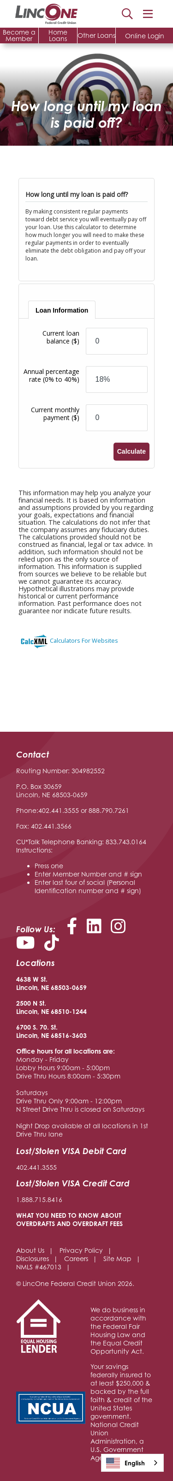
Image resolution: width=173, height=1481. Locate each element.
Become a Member (19, 35)
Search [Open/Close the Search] (127, 14)
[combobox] (132, 1463)
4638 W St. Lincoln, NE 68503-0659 (51, 983)
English (125, 1463)
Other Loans (96, 35)
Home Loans (57, 35)
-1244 (78, 1011)
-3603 (78, 1035)
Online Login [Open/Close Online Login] (144, 36)
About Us (30, 1250)
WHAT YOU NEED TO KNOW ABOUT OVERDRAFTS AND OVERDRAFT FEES (69, 1219)
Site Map (117, 1258)
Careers (76, 1258)
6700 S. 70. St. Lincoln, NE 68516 (42, 1031)
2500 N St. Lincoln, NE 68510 (42, 1007)
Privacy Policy (81, 1250)
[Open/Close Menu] (147, 14)
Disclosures (32, 1258)
